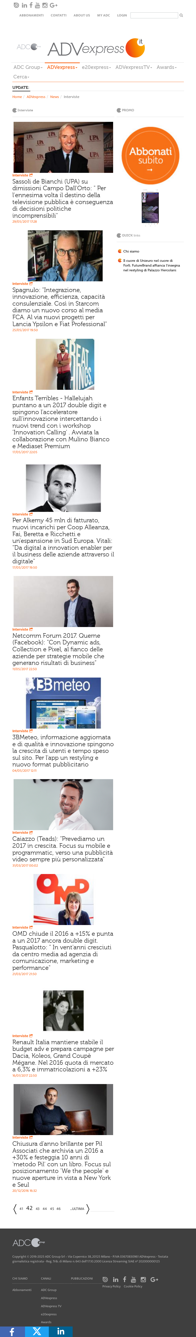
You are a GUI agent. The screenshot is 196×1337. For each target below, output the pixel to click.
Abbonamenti (31, 15)
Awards (167, 67)
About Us (82, 15)
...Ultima (77, 1209)
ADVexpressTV (134, 67)
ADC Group (28, 67)
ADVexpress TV (51, 1306)
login (122, 15)
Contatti (58, 15)
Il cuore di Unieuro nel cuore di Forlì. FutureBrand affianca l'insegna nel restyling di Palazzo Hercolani (151, 265)
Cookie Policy (133, 1286)
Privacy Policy (111, 1286)
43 (38, 1209)
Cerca (21, 77)
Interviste (23, 175)
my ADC (103, 15)
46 (58, 1209)
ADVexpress (62, 67)
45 (52, 1209)
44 (45, 1209)
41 (21, 1209)
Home (17, 97)
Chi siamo (131, 251)
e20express (96, 67)
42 (29, 1208)
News (54, 97)
